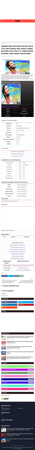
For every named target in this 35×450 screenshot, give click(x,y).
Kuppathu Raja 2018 (7, 106)
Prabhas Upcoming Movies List (17, 156)
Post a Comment (4, 295)
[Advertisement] (17, 9)
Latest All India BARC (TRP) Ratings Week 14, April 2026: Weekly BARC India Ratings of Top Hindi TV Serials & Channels (20, 337)
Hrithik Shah (4, 56)
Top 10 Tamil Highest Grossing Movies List (17, 249)
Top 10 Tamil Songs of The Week (17, 256)
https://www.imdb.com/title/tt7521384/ (23, 270)
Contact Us (19, 445)
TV (18, 379)
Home (2, 41)
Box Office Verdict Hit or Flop (18, 369)
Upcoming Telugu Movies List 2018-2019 (17, 245)
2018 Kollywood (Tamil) (13, 75)
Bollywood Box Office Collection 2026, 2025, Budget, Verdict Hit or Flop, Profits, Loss (20, 342)
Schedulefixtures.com (5, 409)
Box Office (18, 366)
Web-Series (18, 389)
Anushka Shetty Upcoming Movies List (17, 153)
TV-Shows (18, 382)
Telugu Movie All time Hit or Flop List (17, 258)
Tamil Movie (6, 41)
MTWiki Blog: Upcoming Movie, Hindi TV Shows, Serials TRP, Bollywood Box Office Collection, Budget (20, 448)
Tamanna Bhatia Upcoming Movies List (17, 151)
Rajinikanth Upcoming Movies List (17, 254)
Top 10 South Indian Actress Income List (17, 247)
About (15, 445)
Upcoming (18, 385)
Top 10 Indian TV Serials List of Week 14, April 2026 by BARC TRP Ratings (20, 352)
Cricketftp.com (20, 408)
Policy (23, 445)
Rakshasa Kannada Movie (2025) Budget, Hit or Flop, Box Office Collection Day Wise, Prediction (20, 434)
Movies (18, 376)
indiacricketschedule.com (5, 408)
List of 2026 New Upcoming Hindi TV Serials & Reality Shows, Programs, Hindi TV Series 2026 (19, 347)
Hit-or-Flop (18, 373)
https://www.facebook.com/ (23, 267)
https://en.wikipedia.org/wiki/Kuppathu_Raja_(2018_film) (23, 265)
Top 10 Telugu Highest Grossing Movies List (17, 251)
